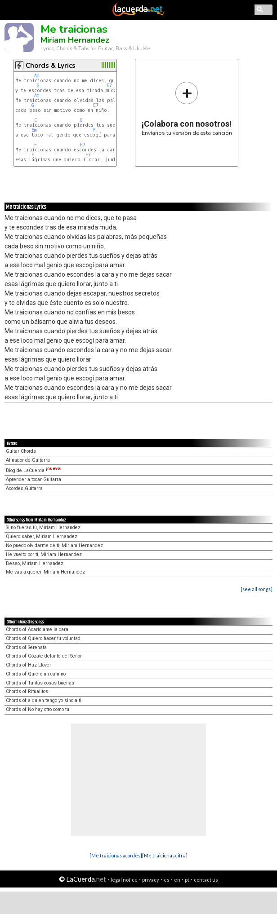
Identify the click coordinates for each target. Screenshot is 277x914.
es (167, 880)
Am (36, 76)
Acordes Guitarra (24, 488)
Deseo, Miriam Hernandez (34, 563)
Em (33, 130)
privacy (150, 880)
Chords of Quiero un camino (36, 674)
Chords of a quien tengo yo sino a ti (43, 700)
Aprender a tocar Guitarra (33, 479)
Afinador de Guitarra (28, 460)
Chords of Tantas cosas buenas (40, 683)
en (177, 880)
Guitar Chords (21, 451)
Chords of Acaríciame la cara (37, 629)
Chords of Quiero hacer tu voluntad (43, 638)
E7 (109, 85)
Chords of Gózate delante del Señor (44, 656)
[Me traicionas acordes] (115, 855)
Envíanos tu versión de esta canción (187, 108)
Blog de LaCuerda (34, 470)
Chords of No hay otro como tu (37, 709)
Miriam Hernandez (74, 40)
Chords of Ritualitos (27, 691)
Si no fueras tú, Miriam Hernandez (43, 527)
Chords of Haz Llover (28, 665)
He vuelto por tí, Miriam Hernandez (44, 554)
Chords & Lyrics (51, 65)
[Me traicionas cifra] (165, 855)
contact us (206, 880)
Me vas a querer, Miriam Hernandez (45, 572)
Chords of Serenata (26, 647)
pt (187, 880)
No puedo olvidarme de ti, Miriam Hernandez (54, 545)
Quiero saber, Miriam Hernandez (41, 536)
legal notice (124, 880)
